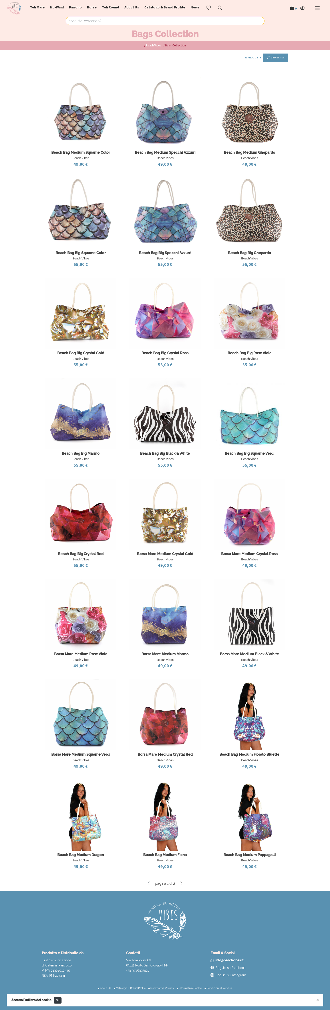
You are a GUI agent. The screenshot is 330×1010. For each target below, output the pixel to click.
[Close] (317, 999)
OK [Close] (58, 1000)
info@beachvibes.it (229, 960)
